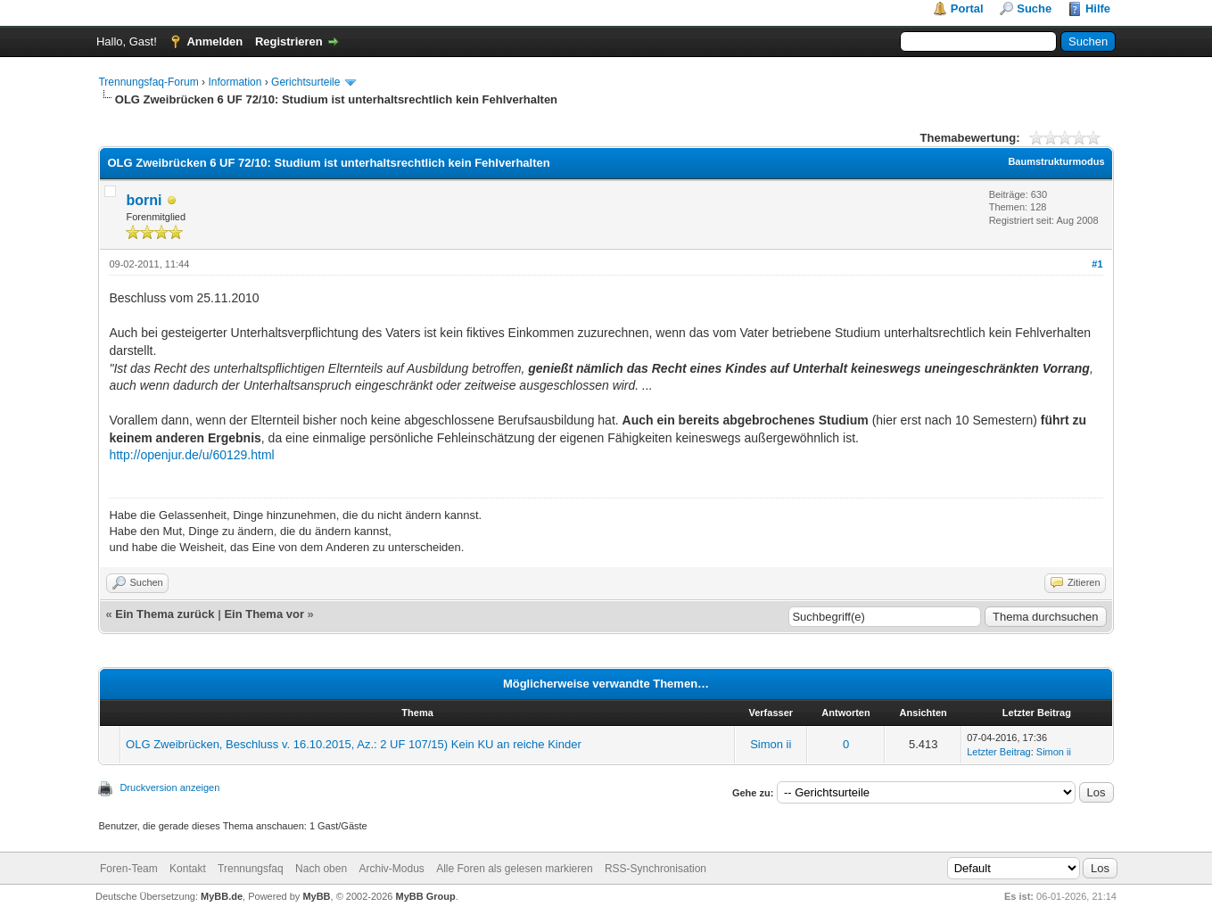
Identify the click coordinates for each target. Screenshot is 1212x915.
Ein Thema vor (264, 614)
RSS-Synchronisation (655, 868)
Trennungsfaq (251, 868)
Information (234, 82)
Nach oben (321, 868)
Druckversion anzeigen (169, 787)
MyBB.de (222, 896)
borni (143, 200)
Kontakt (187, 868)
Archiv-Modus (391, 868)
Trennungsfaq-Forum (148, 82)
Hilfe (1097, 8)
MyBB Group (425, 896)
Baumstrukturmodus (1056, 161)
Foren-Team (129, 868)
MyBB (316, 896)
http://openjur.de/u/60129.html (191, 455)
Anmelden (214, 41)
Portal (967, 8)
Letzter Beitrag (999, 751)
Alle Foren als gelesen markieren (514, 868)
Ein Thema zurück (164, 614)
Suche (1034, 8)
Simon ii (770, 744)
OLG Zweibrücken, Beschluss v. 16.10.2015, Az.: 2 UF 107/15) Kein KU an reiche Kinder (353, 744)
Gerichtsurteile (305, 82)
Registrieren (289, 41)
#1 (1097, 264)
